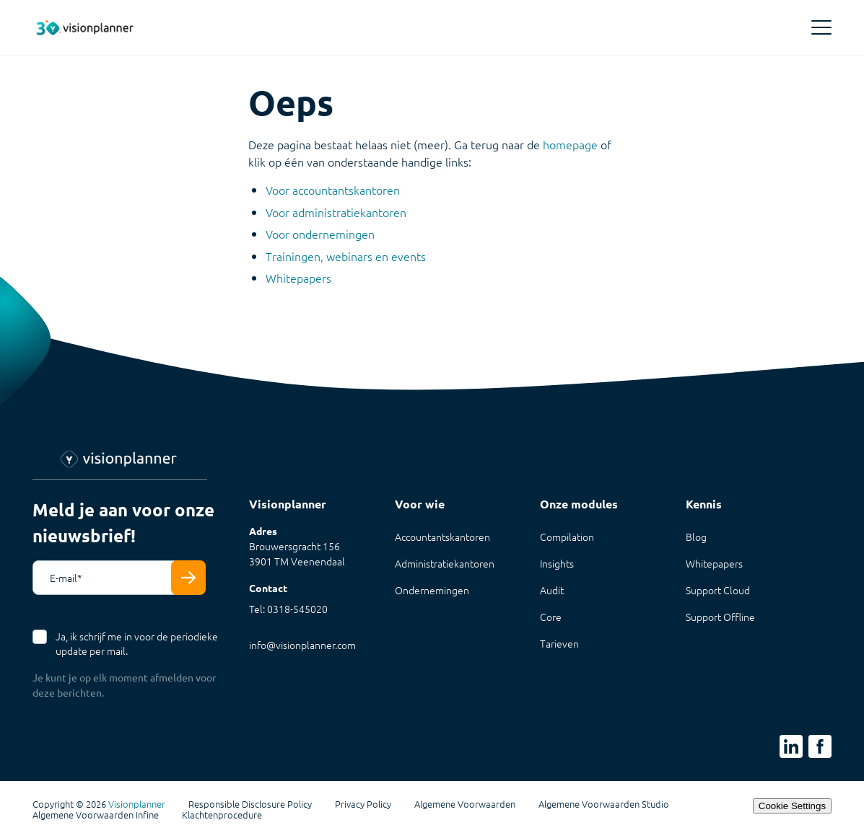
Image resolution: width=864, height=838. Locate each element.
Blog (696, 536)
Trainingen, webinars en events (346, 256)
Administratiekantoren (444, 563)
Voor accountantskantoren (333, 190)
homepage (570, 144)
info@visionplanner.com (302, 645)
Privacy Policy (363, 804)
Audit (552, 590)
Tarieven (559, 643)
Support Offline (720, 616)
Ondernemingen (432, 590)
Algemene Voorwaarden (464, 804)
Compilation (567, 536)
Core (551, 616)
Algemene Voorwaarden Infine (95, 815)
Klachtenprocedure (222, 815)
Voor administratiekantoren (336, 212)
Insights (557, 563)
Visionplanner (136, 804)
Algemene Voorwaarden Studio (603, 804)
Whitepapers (298, 278)
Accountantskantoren (442, 536)
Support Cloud (718, 590)
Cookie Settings (792, 805)
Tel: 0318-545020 (288, 608)
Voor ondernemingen (320, 234)
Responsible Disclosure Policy (250, 804)
